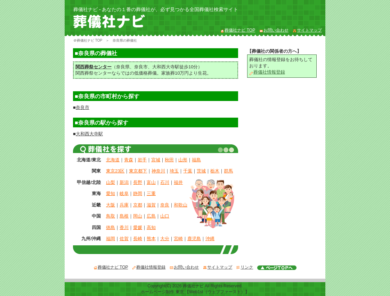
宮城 (155, 159)
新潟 (124, 182)
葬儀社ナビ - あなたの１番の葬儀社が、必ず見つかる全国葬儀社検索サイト (155, 9)
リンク (244, 267)
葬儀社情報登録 (267, 72)
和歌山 (180, 205)
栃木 (214, 171)
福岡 (110, 238)
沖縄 (209, 238)
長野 (137, 182)
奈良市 (141, 66)
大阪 (110, 205)
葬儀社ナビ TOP (237, 30)
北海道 (113, 159)
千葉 (187, 171)
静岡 (137, 193)
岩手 (142, 159)
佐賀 (124, 238)
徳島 (110, 227)
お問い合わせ (274, 30)
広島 (151, 216)
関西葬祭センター (93, 66)
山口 (164, 216)
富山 (151, 182)
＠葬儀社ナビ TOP (87, 40)
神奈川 (158, 171)
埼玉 (174, 171)
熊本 (151, 238)
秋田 (169, 159)
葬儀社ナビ (193, 286)
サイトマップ (307, 30)
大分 (164, 238)
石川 (164, 182)
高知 (151, 227)
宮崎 (178, 238)
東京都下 (138, 171)
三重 (151, 193)
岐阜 (124, 193)
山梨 (110, 182)
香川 (124, 227)
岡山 (137, 216)
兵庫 (124, 205)
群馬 (228, 171)
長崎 (137, 238)
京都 (137, 205)
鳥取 (110, 216)
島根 (124, 216)
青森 (128, 159)
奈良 (164, 205)
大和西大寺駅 (165, 66)
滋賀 (151, 205)
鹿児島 (194, 238)
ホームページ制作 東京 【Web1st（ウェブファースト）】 (195, 291)
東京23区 (115, 171)
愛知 (110, 193)
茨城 (201, 171)
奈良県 (123, 66)
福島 (196, 159)
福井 (178, 182)
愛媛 (137, 227)
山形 (182, 159)
